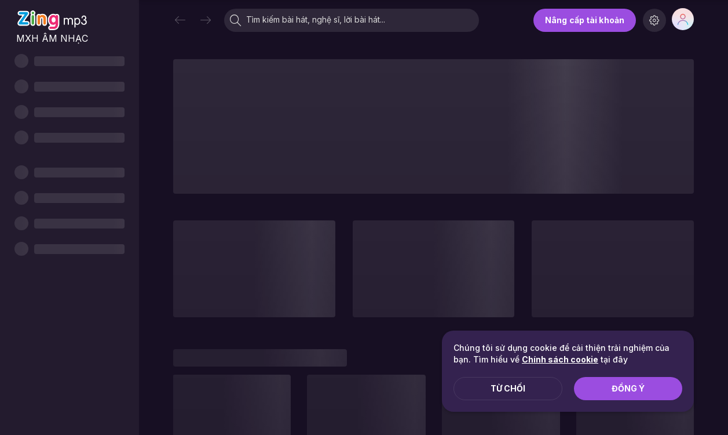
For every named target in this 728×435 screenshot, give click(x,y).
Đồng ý (628, 388)
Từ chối (508, 388)
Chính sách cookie (560, 359)
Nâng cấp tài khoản (584, 20)
